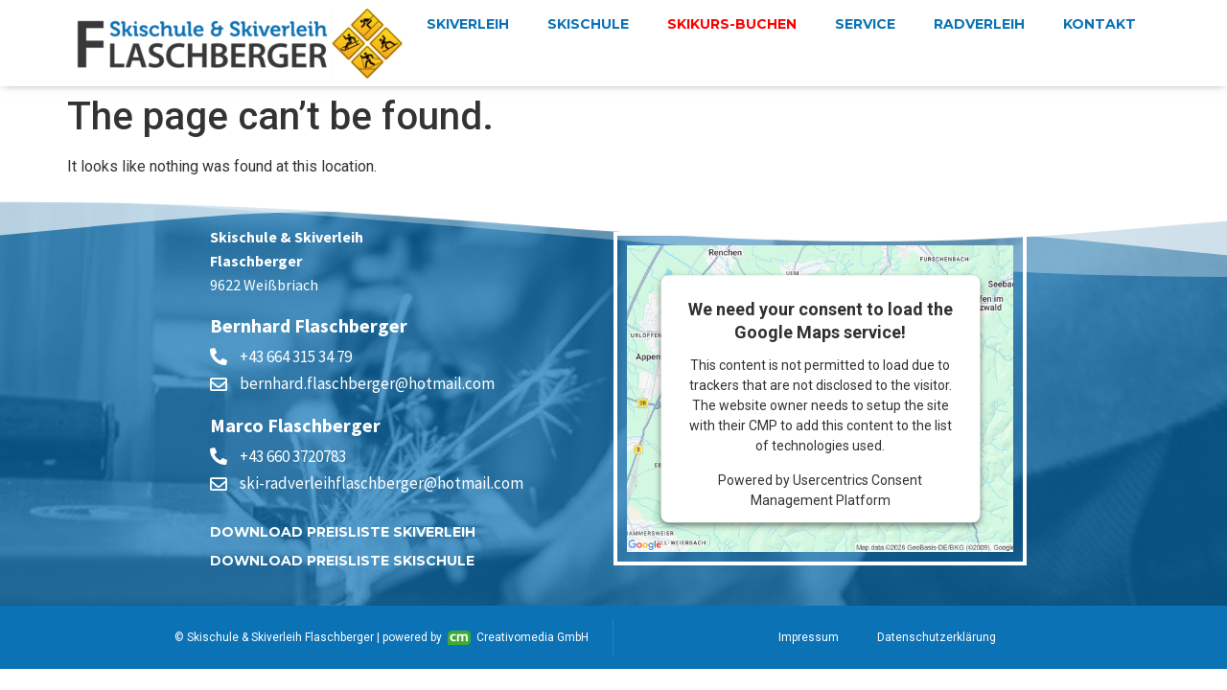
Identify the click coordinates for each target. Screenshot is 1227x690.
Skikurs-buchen (732, 24)
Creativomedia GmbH (518, 638)
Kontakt (1099, 24)
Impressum (808, 637)
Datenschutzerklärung (936, 637)
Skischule (588, 24)
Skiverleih (468, 24)
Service (865, 24)
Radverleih (979, 24)
